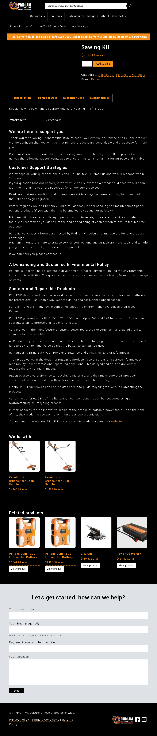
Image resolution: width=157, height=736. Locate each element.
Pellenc (96, 79)
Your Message (19, 656)
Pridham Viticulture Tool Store (38, 26)
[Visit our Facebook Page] (138, 720)
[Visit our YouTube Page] (144, 720)
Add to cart (103, 63)
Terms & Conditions (45, 719)
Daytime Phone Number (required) (33, 642)
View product (19, 568)
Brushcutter (67, 26)
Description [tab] (22, 98)
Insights (92, 16)
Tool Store (56, 16)
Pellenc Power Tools (130, 74)
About (105, 16)
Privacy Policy (19, 719)
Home (12, 26)
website (116, 421)
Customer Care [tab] (73, 98)
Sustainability (75, 16)
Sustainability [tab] (100, 98)
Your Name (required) (24, 609)
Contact (119, 16)
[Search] (130, 6)
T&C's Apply (139, 36)
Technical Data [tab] (46, 98)
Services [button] (38, 16)
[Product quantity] (87, 64)
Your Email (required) (24, 623)
